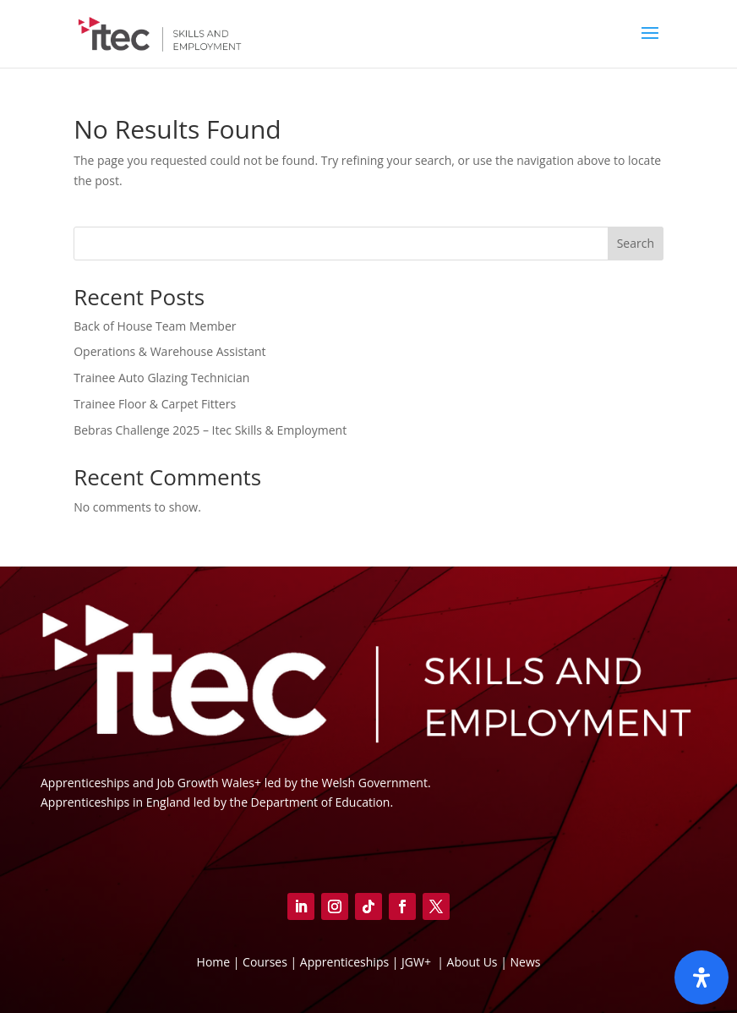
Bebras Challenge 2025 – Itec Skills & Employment (210, 430)
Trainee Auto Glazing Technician (161, 378)
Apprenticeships (346, 962)
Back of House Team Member (155, 326)
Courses (265, 962)
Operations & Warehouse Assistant (169, 351)
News (525, 962)
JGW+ (417, 962)
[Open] (701, 977)
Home (214, 962)
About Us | (477, 962)
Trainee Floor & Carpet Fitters (155, 404)
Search (635, 243)
